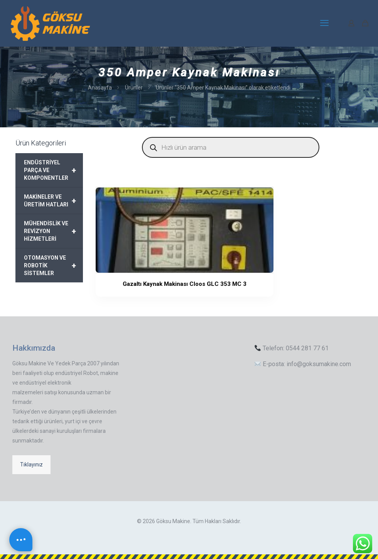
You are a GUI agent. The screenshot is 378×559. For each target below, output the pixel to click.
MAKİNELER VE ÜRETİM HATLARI (53, 200)
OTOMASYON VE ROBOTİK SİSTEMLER (53, 265)
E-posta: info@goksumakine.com (303, 364)
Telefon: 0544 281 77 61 (292, 348)
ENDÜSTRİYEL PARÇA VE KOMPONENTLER (53, 170)
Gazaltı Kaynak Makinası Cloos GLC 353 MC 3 (127, 294)
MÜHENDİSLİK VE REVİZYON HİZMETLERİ (53, 231)
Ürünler (134, 87)
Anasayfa (100, 87)
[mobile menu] (324, 23)
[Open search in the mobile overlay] (230, 147)
